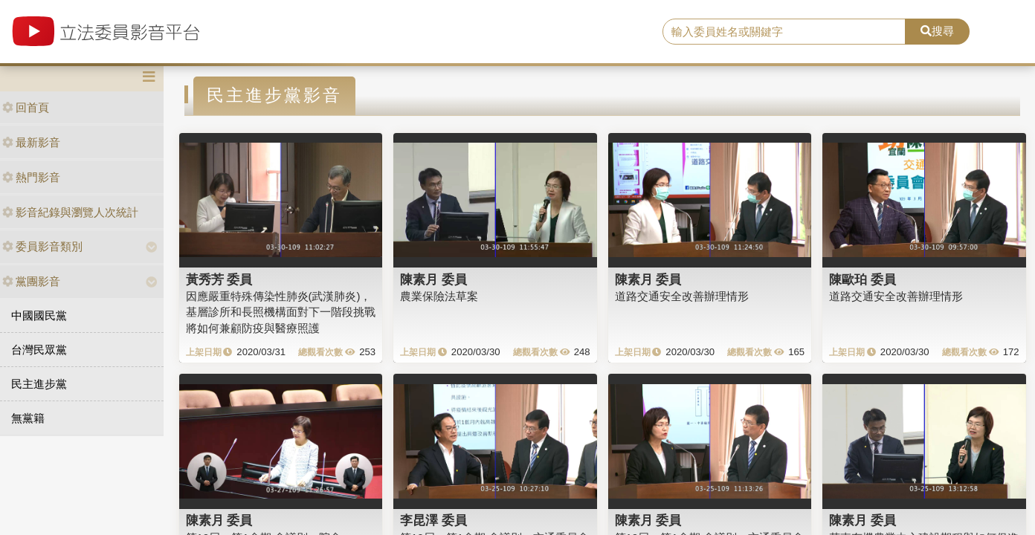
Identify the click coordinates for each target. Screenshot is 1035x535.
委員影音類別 (42, 246)
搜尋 (937, 31)
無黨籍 (28, 418)
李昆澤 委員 (433, 520)
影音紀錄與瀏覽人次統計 (70, 212)
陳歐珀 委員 (862, 279)
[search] (784, 32)
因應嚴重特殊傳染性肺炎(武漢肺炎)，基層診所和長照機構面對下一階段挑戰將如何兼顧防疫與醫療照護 (280, 312)
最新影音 (31, 142)
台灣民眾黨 (39, 349)
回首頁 (25, 107)
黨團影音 (31, 281)
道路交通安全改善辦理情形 (682, 296)
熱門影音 (31, 177)
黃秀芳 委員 (219, 279)
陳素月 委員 (433, 279)
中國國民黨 (39, 315)
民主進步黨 (39, 383)
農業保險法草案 (439, 296)
